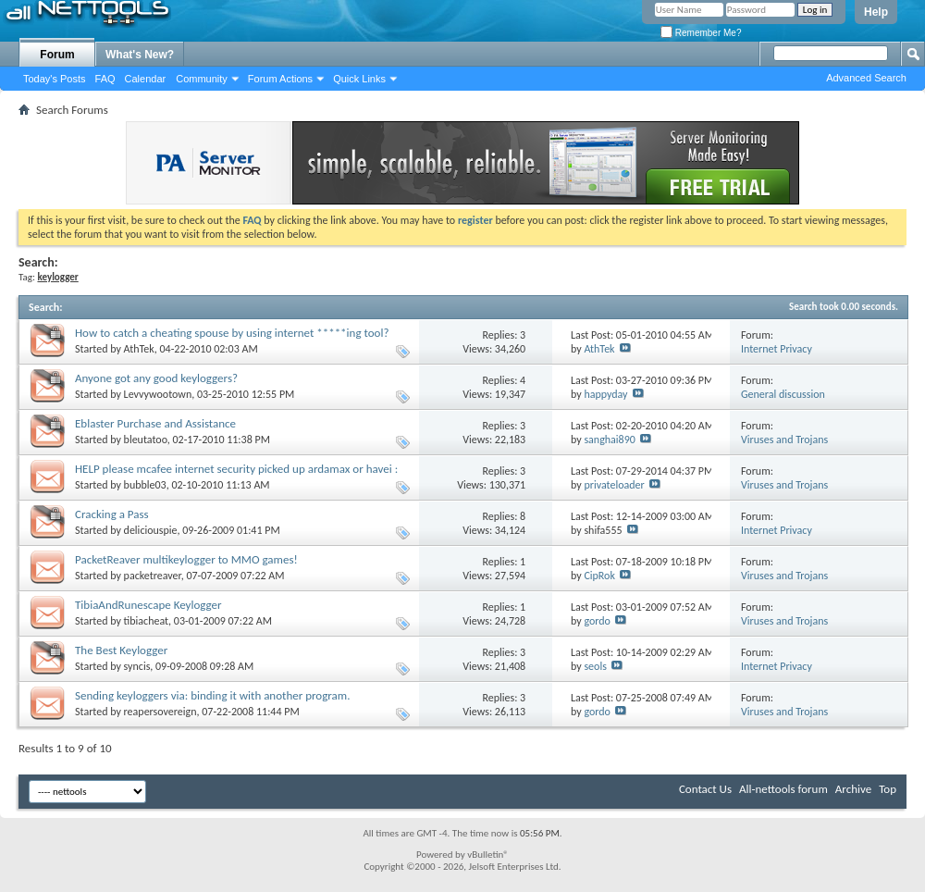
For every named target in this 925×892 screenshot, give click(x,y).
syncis (137, 666)
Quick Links (359, 78)
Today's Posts (54, 78)
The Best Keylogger (121, 650)
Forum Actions (280, 78)
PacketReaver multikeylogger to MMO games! (186, 559)
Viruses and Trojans (784, 439)
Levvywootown (158, 394)
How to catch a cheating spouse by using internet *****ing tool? (231, 333)
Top (887, 789)
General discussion (783, 394)
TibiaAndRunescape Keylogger (148, 605)
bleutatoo (145, 439)
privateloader (614, 484)
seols (595, 666)
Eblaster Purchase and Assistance (155, 423)
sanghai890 (609, 439)
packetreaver (152, 575)
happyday (605, 394)
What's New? (139, 54)
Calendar (145, 78)
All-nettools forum (783, 789)
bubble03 (145, 484)
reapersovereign (160, 711)
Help (876, 12)
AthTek (139, 348)
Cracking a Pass (112, 514)
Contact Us (705, 789)
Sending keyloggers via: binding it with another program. (212, 695)
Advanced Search (866, 77)
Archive (853, 789)
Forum (57, 54)
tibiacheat (146, 620)
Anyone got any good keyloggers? (156, 378)
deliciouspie (151, 530)
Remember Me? (700, 33)
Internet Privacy (776, 348)
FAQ (105, 78)
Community (202, 78)
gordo (597, 620)
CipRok (599, 575)
